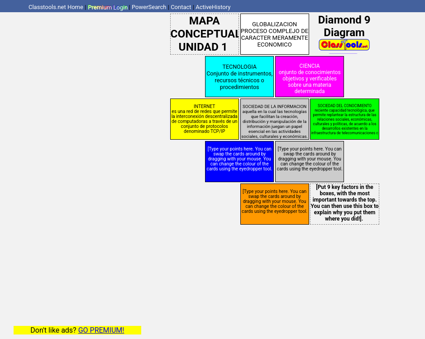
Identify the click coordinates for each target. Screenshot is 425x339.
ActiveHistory (213, 7)
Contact (181, 7)
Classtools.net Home (56, 7)
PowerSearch (149, 7)
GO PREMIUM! (101, 330)
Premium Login (108, 7)
